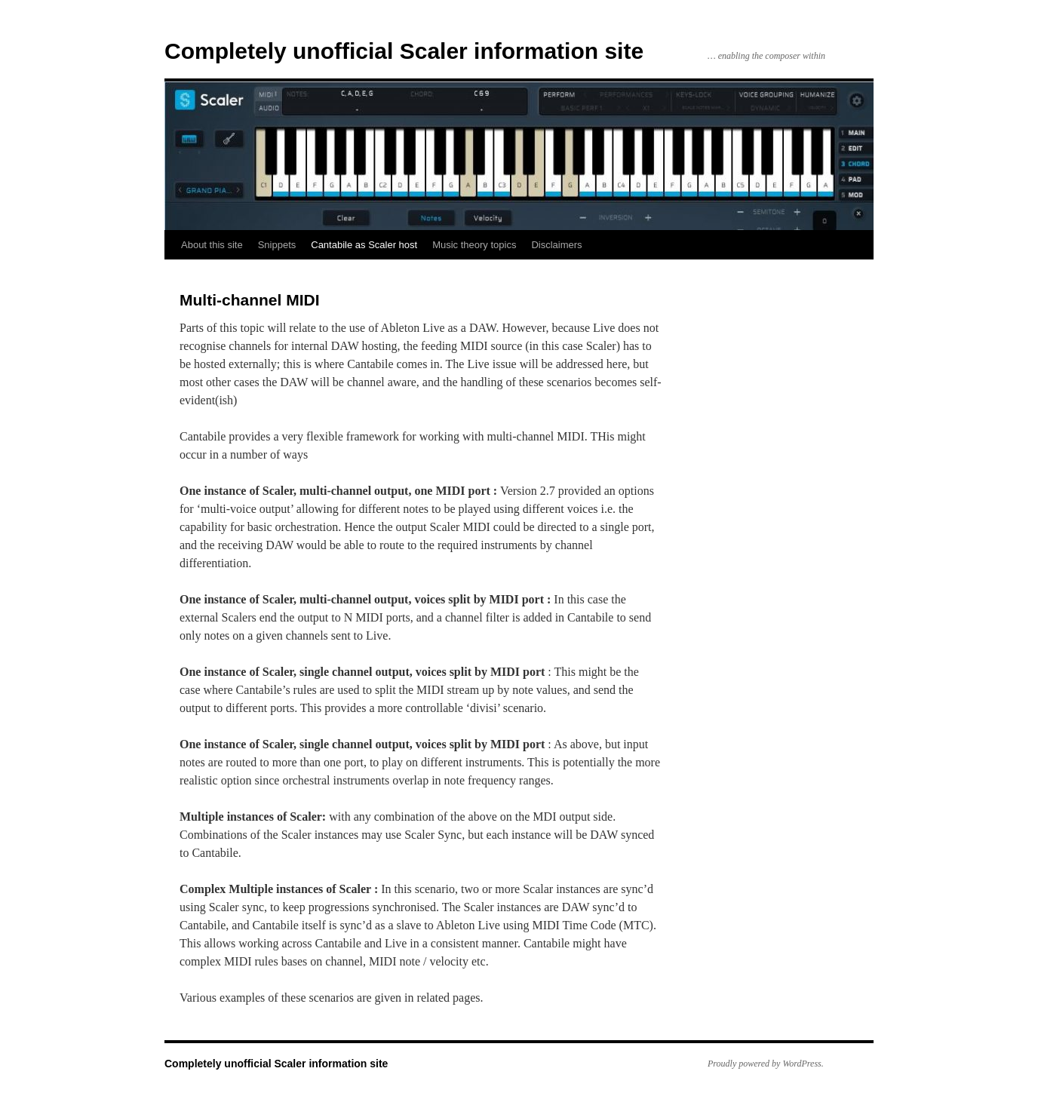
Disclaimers (556, 244)
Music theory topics (474, 244)
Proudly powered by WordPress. (766, 1063)
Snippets (277, 244)
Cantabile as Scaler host (364, 244)
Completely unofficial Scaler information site (403, 50)
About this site (212, 244)
